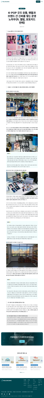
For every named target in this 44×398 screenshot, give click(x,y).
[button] (42, 1)
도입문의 (22, 341)
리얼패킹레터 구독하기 (34, 316)
